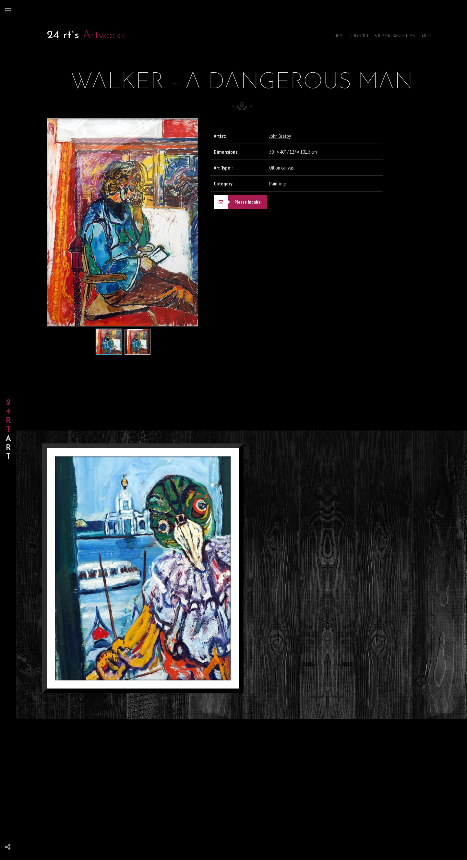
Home (339, 36)
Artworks (104, 35)
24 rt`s (63, 35)
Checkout (359, 36)
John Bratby (280, 136)
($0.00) (425, 36)
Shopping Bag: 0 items (394, 36)
